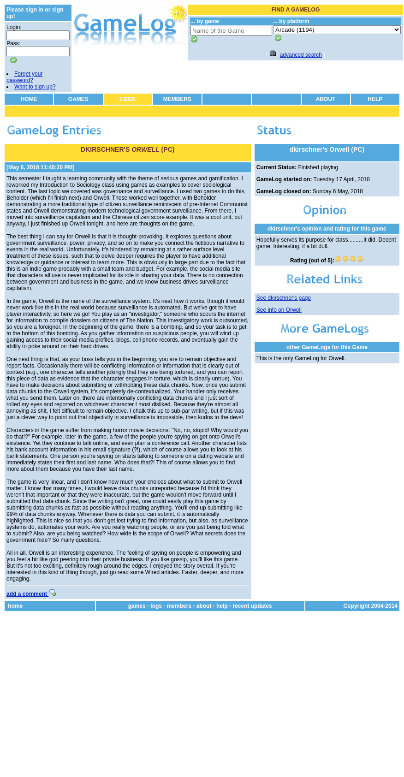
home (15, 606)
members (179, 606)
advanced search (301, 55)
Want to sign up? (35, 86)
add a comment (31, 594)
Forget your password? (24, 77)
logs (156, 606)
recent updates (252, 606)
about (204, 606)
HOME (29, 99)
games (137, 606)
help (222, 606)
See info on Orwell (279, 310)
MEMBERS (177, 99)
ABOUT (326, 99)
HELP (375, 99)
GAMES (78, 99)
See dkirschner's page (283, 298)
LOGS (128, 99)
